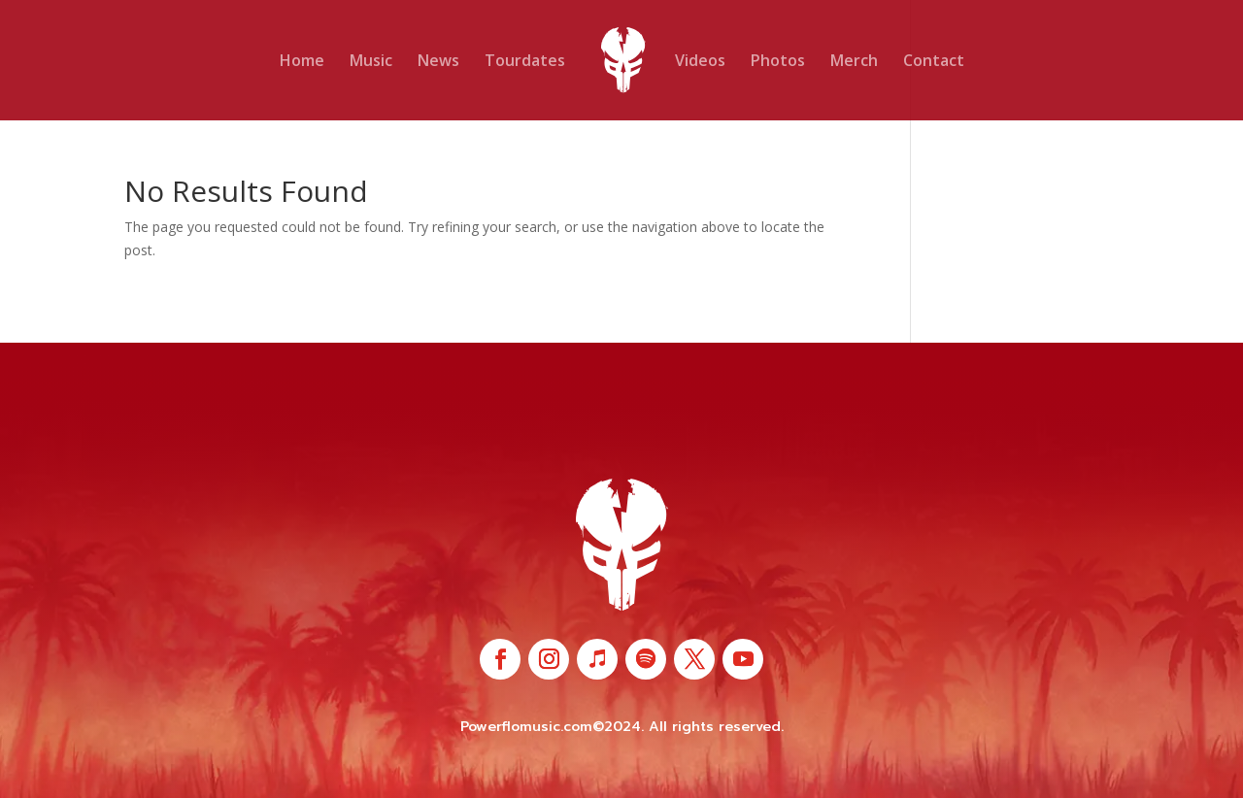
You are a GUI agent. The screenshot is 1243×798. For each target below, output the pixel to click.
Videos (700, 62)
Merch (854, 62)
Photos (778, 62)
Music (371, 62)
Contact (933, 62)
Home (302, 62)
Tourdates (525, 62)
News (438, 62)
